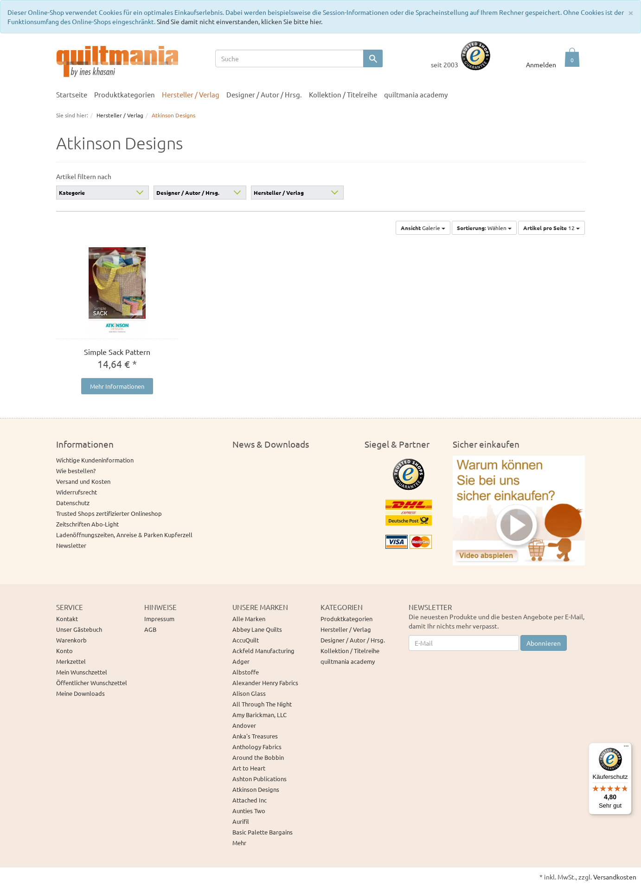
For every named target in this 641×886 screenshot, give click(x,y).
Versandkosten (614, 877)
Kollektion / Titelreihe (343, 94)
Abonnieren (543, 643)
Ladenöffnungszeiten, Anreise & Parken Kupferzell (124, 535)
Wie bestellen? (76, 471)
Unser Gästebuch (79, 629)
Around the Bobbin (258, 757)
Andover (244, 725)
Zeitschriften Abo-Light (87, 524)
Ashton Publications (259, 779)
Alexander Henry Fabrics (265, 683)
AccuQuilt (245, 640)
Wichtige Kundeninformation (95, 460)
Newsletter (71, 545)
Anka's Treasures (255, 736)
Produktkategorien (124, 94)
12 (551, 227)
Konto (64, 651)
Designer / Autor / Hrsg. (264, 94)
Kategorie (72, 192)
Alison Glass (249, 693)
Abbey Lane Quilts (257, 629)
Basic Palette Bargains (262, 832)
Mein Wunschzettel (81, 672)
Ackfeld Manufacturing (263, 651)
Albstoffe (245, 672)
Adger (241, 661)
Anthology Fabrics (257, 747)
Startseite (71, 94)
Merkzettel (71, 661)
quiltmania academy (416, 94)
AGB (150, 629)
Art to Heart (248, 768)
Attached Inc (249, 800)
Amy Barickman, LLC (259, 715)
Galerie (423, 227)
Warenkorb (71, 640)
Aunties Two (248, 811)
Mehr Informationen (117, 386)
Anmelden (541, 64)
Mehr (239, 843)
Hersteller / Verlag (190, 94)
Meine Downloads (80, 693)
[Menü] (626, 748)
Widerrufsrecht (76, 492)
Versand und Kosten (83, 481)
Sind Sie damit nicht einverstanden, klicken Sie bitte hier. (239, 21)
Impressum (159, 619)
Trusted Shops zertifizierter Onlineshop (109, 513)
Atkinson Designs (255, 789)
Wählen (484, 227)
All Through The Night (262, 704)
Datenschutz (73, 503)
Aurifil (240, 821)
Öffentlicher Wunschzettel (91, 683)
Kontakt (67, 619)
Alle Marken (248, 619)
